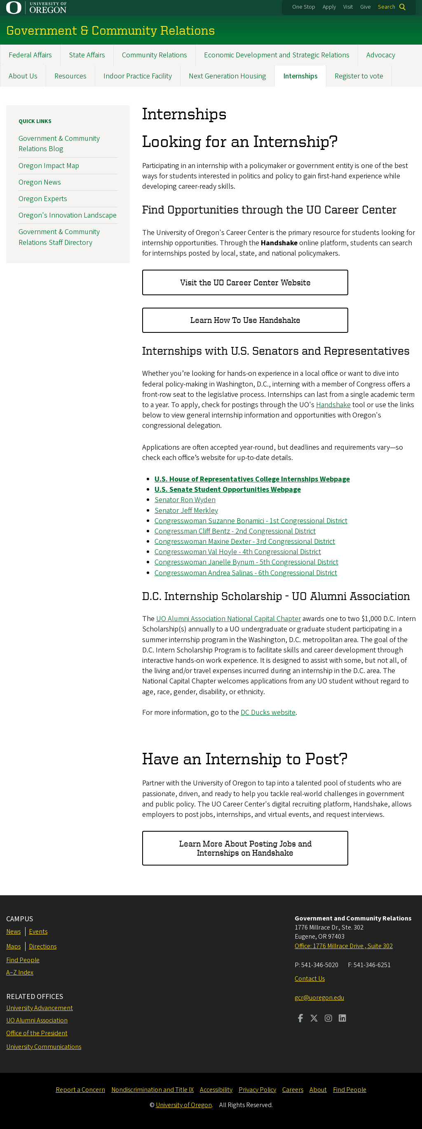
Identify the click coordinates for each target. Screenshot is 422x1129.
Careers (292, 1089)
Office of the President (37, 1033)
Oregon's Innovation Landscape (68, 215)
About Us (23, 76)
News (13, 931)
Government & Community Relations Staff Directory (59, 237)
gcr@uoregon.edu (319, 997)
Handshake (333, 405)
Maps (13, 946)
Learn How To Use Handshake (245, 320)
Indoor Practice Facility (137, 76)
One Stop (303, 7)
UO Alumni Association (37, 1020)
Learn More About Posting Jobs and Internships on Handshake (245, 847)
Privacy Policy (257, 1089)
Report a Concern (80, 1089)
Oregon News (40, 182)
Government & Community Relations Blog (59, 143)
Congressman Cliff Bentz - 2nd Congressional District (235, 531)
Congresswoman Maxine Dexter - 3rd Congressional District (245, 541)
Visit (348, 7)
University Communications (43, 1046)
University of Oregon (184, 1105)
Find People (23, 960)
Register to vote (359, 76)
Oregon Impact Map (49, 165)
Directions (42, 946)
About (318, 1089)
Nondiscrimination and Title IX (152, 1089)
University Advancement (39, 1008)
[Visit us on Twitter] (314, 1019)
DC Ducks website (268, 712)
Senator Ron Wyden (185, 500)
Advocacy (380, 55)
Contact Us (310, 978)
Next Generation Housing (227, 76)
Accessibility (216, 1089)
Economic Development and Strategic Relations (276, 55)
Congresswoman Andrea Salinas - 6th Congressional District (246, 572)
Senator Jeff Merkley (186, 510)
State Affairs (87, 55)
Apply (329, 7)
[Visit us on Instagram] (328, 1019)
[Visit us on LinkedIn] (342, 1019)
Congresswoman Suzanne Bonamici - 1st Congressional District (251, 520)
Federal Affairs (30, 55)
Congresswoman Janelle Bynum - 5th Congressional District (246, 562)
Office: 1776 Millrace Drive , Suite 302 (344, 946)
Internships (300, 76)
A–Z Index (19, 972)
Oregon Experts (43, 199)
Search (386, 7)
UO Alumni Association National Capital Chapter (228, 619)
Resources (70, 76)
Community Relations (154, 55)
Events (38, 931)
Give (365, 7)
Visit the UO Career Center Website (245, 282)
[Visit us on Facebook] (301, 1019)
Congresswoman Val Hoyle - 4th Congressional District (238, 552)
